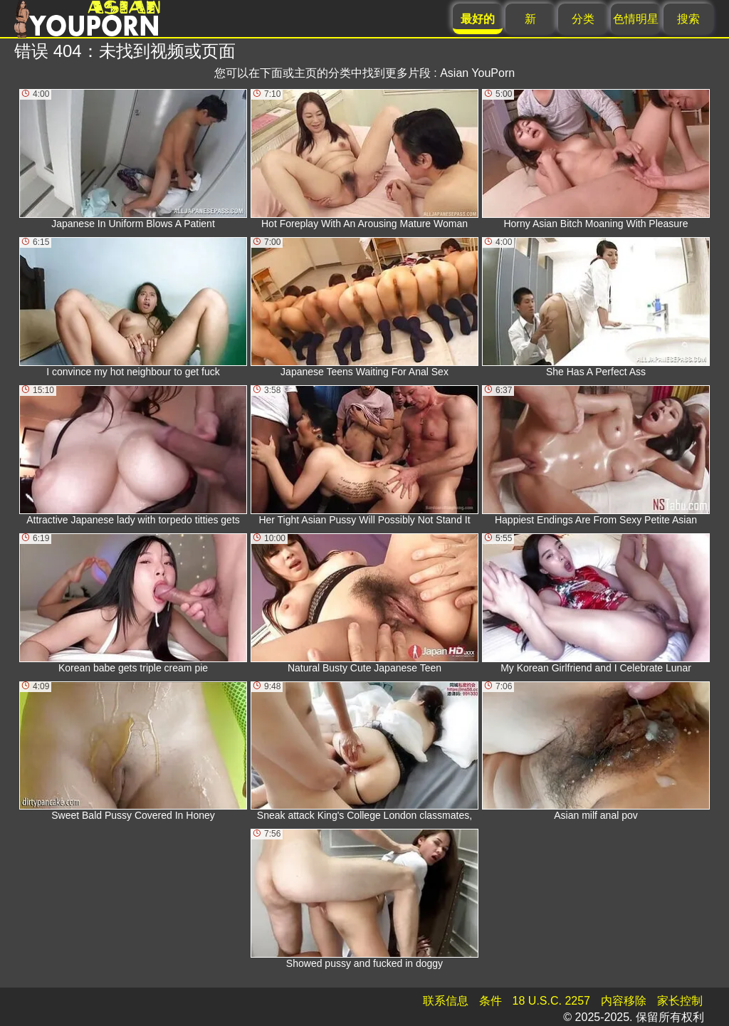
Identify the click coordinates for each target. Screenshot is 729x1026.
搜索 (688, 19)
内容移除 (623, 1001)
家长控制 (680, 1001)
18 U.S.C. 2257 (551, 1001)
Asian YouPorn (477, 73)
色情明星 (636, 19)
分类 (583, 19)
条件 (490, 1001)
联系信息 (445, 1001)
